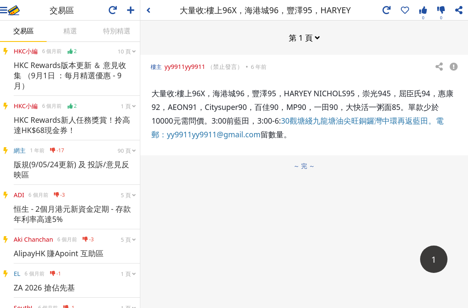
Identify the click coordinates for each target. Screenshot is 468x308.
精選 (70, 31)
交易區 (23, 31)
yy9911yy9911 (185, 66)
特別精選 (116, 31)
